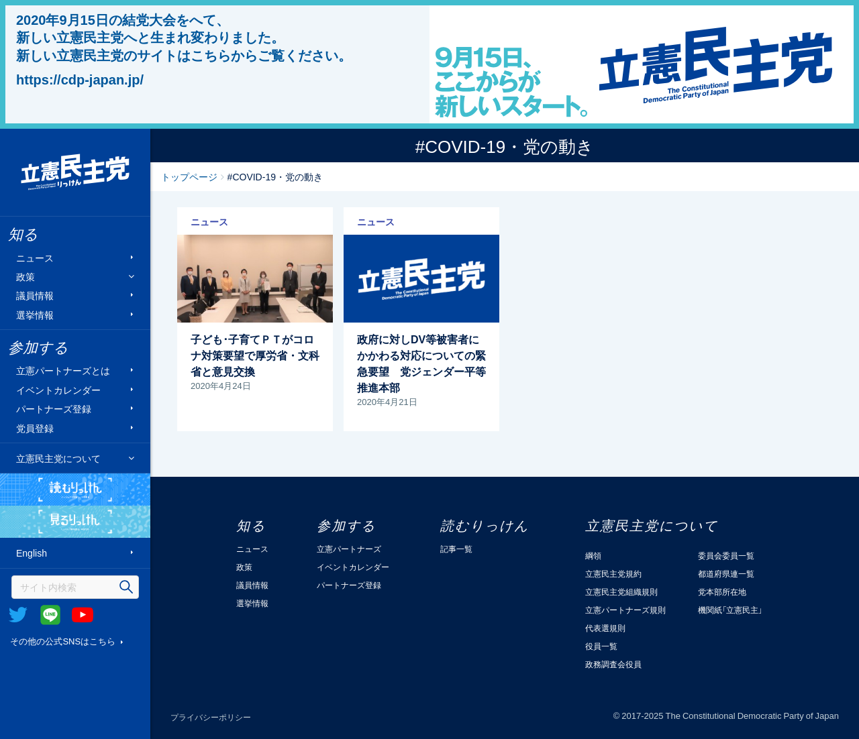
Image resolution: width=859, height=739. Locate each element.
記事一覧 (456, 549)
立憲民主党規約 (613, 573)
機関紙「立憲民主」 (730, 610)
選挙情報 (35, 314)
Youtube (82, 615)
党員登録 (35, 427)
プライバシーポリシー (210, 717)
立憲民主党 (75, 172)
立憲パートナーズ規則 (625, 610)
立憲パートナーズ (349, 549)
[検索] (75, 587)
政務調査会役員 (613, 664)
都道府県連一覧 (726, 573)
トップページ (189, 176)
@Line (50, 615)
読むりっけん (75, 489)
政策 (25, 276)
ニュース (35, 257)
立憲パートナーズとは (63, 370)
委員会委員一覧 (726, 555)
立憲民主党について (58, 458)
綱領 (593, 555)
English (31, 553)
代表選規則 (605, 628)
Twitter (18, 615)
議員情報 (35, 295)
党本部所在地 (722, 591)
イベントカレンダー (58, 389)
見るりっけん (75, 522)
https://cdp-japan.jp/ (80, 79)
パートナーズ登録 (53, 408)
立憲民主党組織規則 (621, 591)
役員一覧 (601, 646)
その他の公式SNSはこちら (62, 640)
